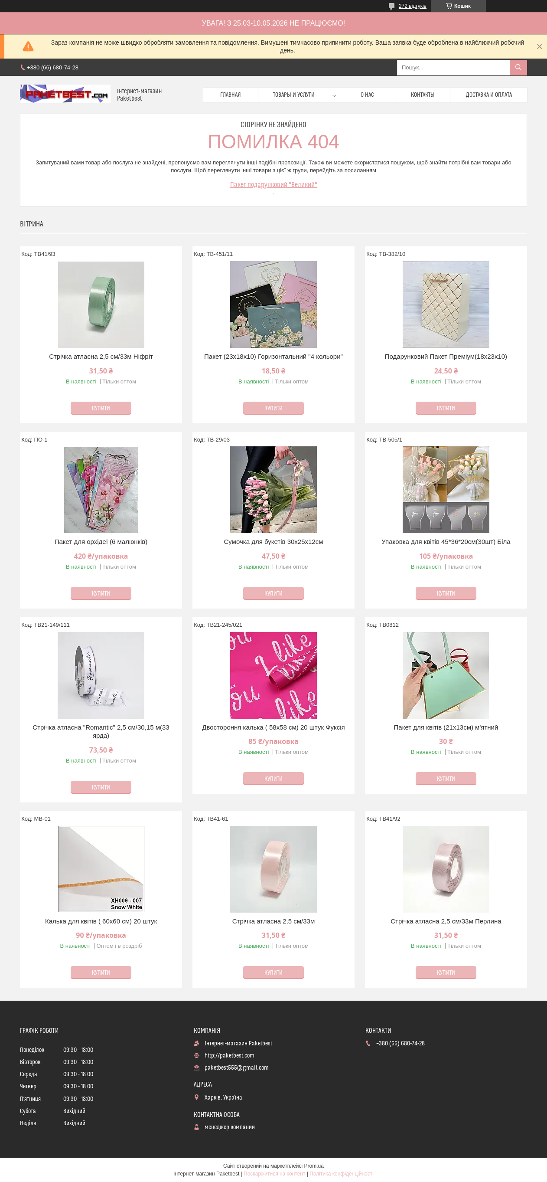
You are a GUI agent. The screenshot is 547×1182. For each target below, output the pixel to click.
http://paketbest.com (229, 1055)
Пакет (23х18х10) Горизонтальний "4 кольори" (273, 356)
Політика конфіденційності (341, 1174)
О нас (367, 95)
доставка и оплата (489, 95)
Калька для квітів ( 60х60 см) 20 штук (101, 921)
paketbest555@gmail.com (237, 1067)
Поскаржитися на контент (274, 1174)
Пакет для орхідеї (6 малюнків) (101, 541)
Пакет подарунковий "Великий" (273, 185)
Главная (230, 95)
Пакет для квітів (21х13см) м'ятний (446, 727)
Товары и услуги (294, 95)
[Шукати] (518, 67)
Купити (101, 408)
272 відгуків (413, 6)
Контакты (423, 95)
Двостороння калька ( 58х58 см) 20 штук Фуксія (273, 727)
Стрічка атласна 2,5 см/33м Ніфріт (101, 356)
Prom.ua (314, 1166)
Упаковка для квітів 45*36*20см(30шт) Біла (445, 541)
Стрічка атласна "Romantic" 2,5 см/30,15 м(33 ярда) (101, 732)
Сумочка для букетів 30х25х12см (273, 541)
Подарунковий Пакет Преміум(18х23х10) (446, 356)
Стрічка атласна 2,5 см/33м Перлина (446, 921)
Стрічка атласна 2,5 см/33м (273, 921)
